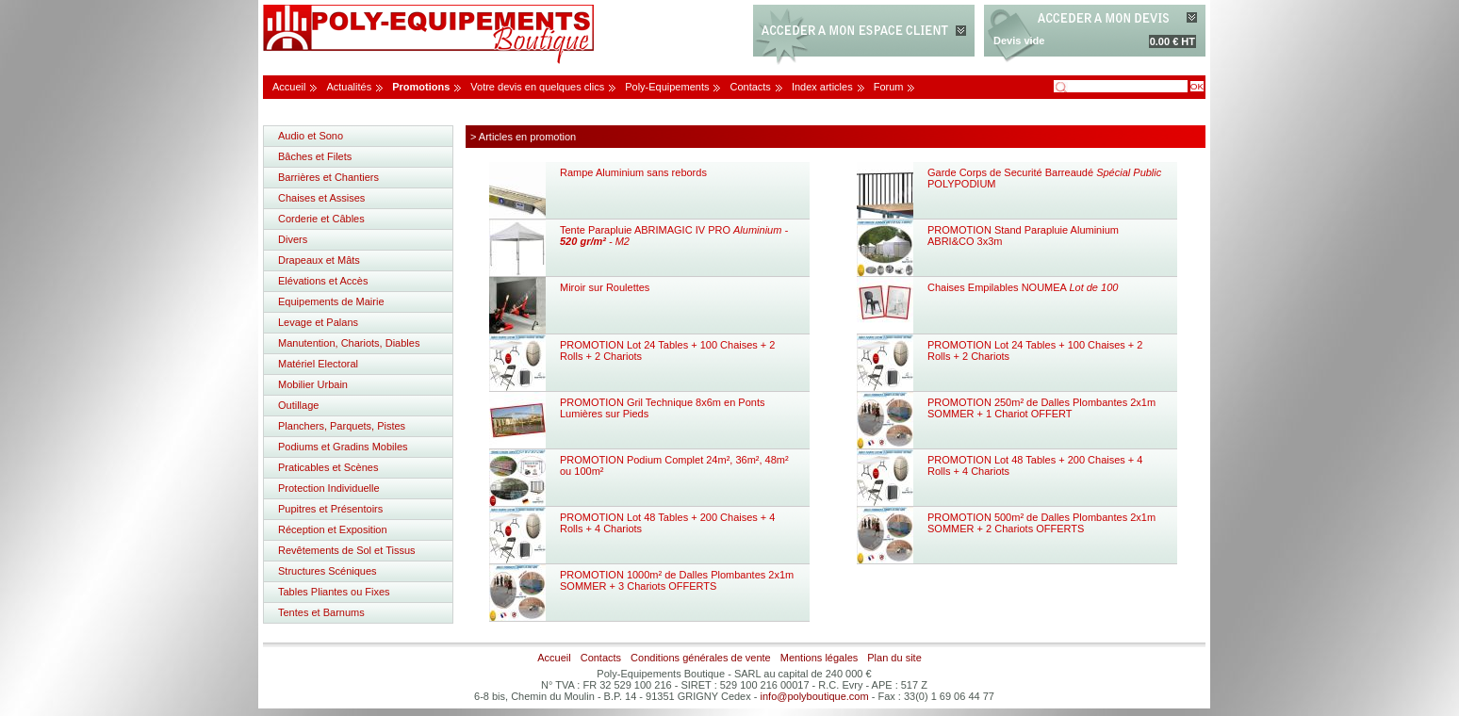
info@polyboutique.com (815, 696)
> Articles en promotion (523, 136)
